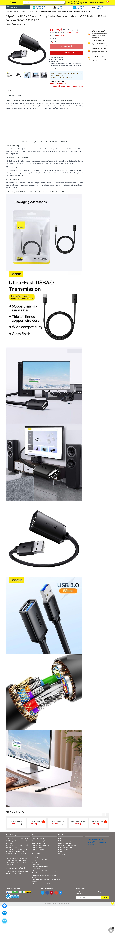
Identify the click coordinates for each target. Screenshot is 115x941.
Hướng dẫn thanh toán (64, 843)
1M (51, 42)
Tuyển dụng (61, 856)
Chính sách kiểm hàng (38, 849)
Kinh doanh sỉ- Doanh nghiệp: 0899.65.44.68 (66, 86)
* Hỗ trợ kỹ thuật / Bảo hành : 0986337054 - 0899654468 (18, 863)
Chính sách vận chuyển (38, 841)
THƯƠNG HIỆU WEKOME (61, 7)
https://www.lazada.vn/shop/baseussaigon (44, 871)
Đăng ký (105, 897)
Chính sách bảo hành (38, 847)
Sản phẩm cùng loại (15, 812)
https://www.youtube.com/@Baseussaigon (44, 884)
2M (55, 41)
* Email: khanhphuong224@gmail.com (17, 860)
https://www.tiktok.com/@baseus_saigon (44, 875)
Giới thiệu (61, 838)
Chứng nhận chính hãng (65, 847)
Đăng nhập (101, 2)
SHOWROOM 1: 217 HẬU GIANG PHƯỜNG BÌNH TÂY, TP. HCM (18, 846)
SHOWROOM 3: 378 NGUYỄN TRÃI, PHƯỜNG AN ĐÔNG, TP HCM (16, 855)
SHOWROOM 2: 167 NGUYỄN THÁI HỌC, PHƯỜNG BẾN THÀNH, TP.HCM (17, 850)
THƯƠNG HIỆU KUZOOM (80, 7)
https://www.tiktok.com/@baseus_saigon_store (44, 879)
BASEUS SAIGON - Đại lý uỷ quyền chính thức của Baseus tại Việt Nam (97, 842)
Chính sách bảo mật (38, 838)
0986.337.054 (75, 3)
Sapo (68, 903)
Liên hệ (60, 851)
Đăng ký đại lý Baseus (64, 854)
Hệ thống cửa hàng (88, 2)
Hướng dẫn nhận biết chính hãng (67, 845)
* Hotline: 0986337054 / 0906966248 (16, 858)
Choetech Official (63, 849)
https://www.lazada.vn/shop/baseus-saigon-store (43, 861)
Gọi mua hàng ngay (66, 53)
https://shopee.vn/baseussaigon (41, 866)
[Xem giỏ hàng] (107, 2)
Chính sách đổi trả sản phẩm (40, 845)
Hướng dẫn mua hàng (64, 841)
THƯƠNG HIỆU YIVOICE (100, 7)
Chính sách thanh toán (38, 843)
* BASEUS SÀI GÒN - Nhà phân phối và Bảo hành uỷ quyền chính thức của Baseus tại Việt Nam (18, 841)
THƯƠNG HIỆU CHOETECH (40, 7)
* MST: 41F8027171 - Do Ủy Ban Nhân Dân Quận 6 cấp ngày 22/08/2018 (17, 872)
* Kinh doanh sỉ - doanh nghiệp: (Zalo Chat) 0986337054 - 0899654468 (16, 868)
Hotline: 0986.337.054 (58, 83)
